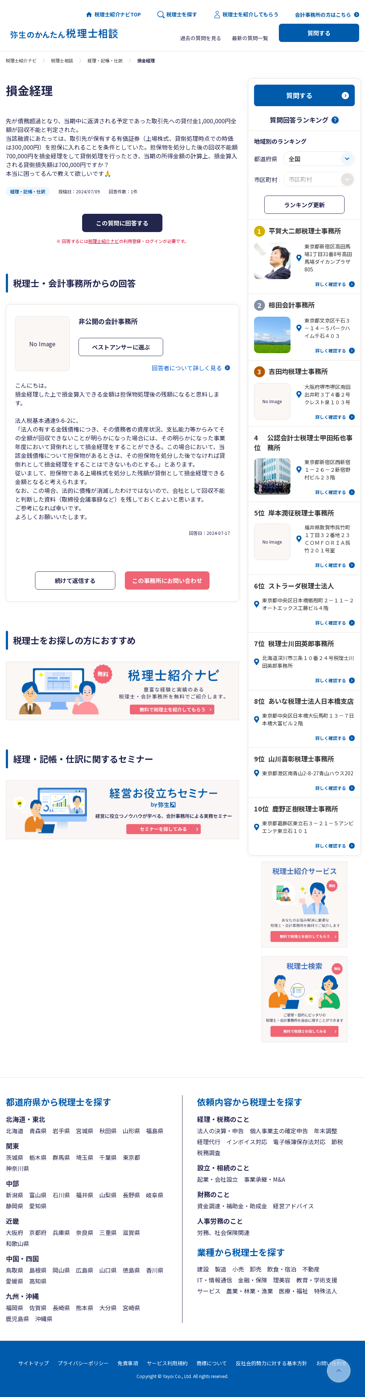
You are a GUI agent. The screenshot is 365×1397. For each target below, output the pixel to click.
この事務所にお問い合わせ (167, 580)
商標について (211, 1363)
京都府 (38, 1232)
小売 (238, 1269)
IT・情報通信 (214, 1280)
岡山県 (61, 1270)
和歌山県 (17, 1243)
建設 (203, 1269)
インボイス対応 (246, 1141)
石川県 (61, 1194)
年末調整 (325, 1130)
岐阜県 (155, 1194)
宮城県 (84, 1130)
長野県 (131, 1194)
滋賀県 (131, 1232)
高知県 (38, 1281)
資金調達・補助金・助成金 (232, 1205)
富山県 (38, 1194)
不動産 (311, 1269)
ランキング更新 (304, 204)
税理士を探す (177, 14)
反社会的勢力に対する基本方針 (271, 1363)
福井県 (84, 1194)
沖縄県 (44, 1318)
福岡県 (14, 1307)
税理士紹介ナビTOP (113, 14)
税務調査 (208, 1152)
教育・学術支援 (316, 1280)
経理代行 (208, 1141)
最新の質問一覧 (250, 38)
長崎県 (61, 1307)
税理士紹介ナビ (21, 60)
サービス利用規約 (167, 1363)
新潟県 (14, 1194)
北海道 (14, 1130)
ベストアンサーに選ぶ (121, 347)
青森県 (38, 1130)
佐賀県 (38, 1307)
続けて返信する (75, 580)
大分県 (108, 1307)
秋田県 (108, 1130)
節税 (337, 1141)
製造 (220, 1269)
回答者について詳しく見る (187, 367)
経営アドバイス (293, 1205)
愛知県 (38, 1205)
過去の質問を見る (200, 38)
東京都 (131, 1157)
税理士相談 (62, 60)
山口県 (108, 1270)
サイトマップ (33, 1363)
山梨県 (108, 1194)
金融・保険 (252, 1280)
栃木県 (38, 1157)
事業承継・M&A (264, 1179)
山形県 (131, 1130)
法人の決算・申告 (220, 1130)
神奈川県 (17, 1168)
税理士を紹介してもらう (246, 14)
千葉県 (108, 1157)
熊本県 (84, 1307)
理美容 (282, 1280)
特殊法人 (325, 1290)
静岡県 (14, 1205)
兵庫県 (61, 1232)
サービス (208, 1290)
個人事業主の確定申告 (279, 1130)
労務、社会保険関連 (223, 1232)
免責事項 (128, 1363)
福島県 (155, 1130)
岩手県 (61, 1130)
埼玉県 (84, 1157)
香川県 (155, 1270)
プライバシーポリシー (83, 1363)
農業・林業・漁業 (249, 1290)
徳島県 (131, 1270)
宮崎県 (131, 1307)
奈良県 (84, 1232)
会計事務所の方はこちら (323, 14)
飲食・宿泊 (281, 1269)
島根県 (38, 1270)
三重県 (108, 1232)
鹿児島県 (17, 1318)
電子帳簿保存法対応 (299, 1141)
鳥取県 (14, 1270)
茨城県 (14, 1157)
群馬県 (61, 1157)
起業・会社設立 (217, 1179)
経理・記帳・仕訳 (105, 60)
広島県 (84, 1270)
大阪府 (14, 1232)
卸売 (255, 1269)
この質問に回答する (122, 223)
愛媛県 (14, 1281)
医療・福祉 (293, 1290)
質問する (319, 32)
